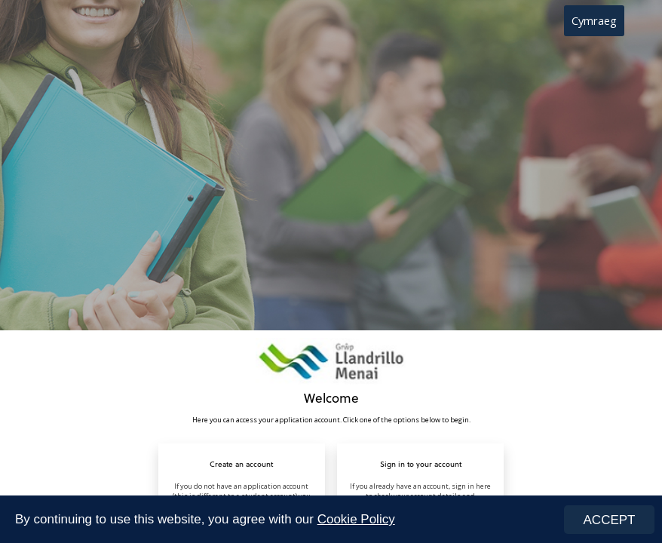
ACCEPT (610, 520)
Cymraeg (594, 20)
